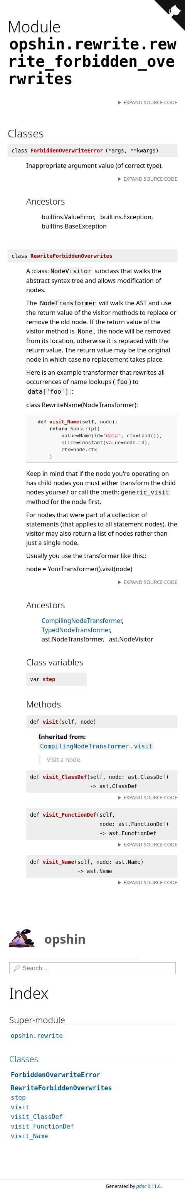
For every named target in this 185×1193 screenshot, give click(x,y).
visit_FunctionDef (42, 1126)
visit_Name (29, 1136)
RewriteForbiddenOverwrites (61, 1088)
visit (143, 746)
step (18, 1097)
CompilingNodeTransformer (82, 620)
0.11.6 (148, 1186)
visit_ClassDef (37, 1116)
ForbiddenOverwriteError (55, 1075)
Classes (23, 1059)
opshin (47, 938)
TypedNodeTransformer (76, 630)
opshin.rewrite (37, 1035)
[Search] (92, 968)
